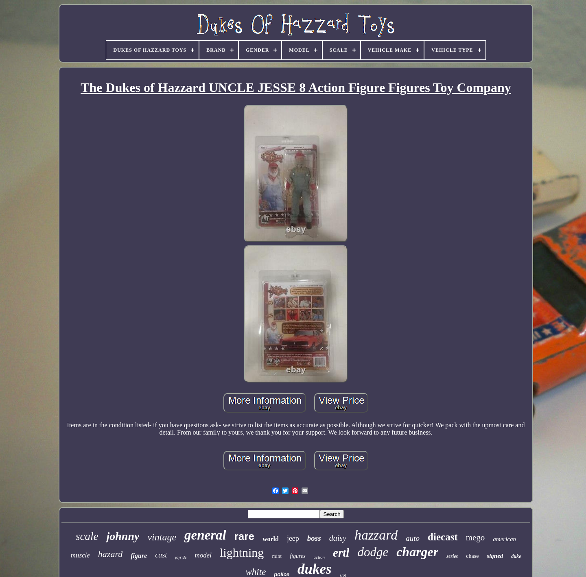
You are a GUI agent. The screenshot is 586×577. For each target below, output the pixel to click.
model (203, 555)
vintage (161, 537)
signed (495, 556)
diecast (443, 536)
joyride (180, 557)
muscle (80, 555)
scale (87, 536)
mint (277, 556)
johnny (122, 536)
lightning (242, 552)
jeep (293, 538)
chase (472, 556)
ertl (341, 552)
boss (314, 538)
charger (417, 551)
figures (297, 556)
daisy (337, 537)
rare (244, 536)
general (205, 535)
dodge (372, 552)
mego (475, 537)
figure (139, 555)
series (452, 556)
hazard (110, 554)
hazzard (376, 534)
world (270, 538)
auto (413, 538)
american (504, 539)
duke (516, 556)
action (319, 557)
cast (161, 555)
